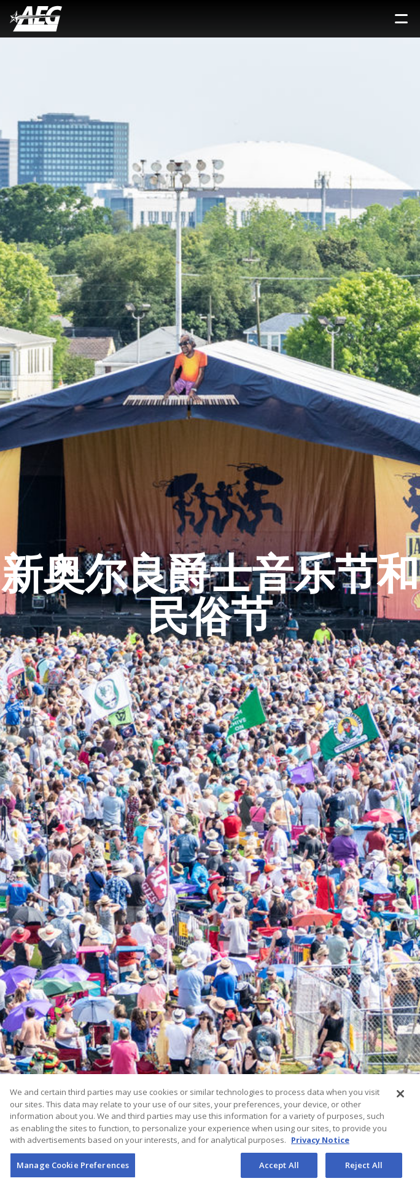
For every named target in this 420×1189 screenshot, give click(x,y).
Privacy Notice (320, 1142)
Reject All (364, 1168)
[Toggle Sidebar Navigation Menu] (401, 18)
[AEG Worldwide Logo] (36, 18)
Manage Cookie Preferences (73, 1168)
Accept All (279, 1168)
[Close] (400, 1096)
